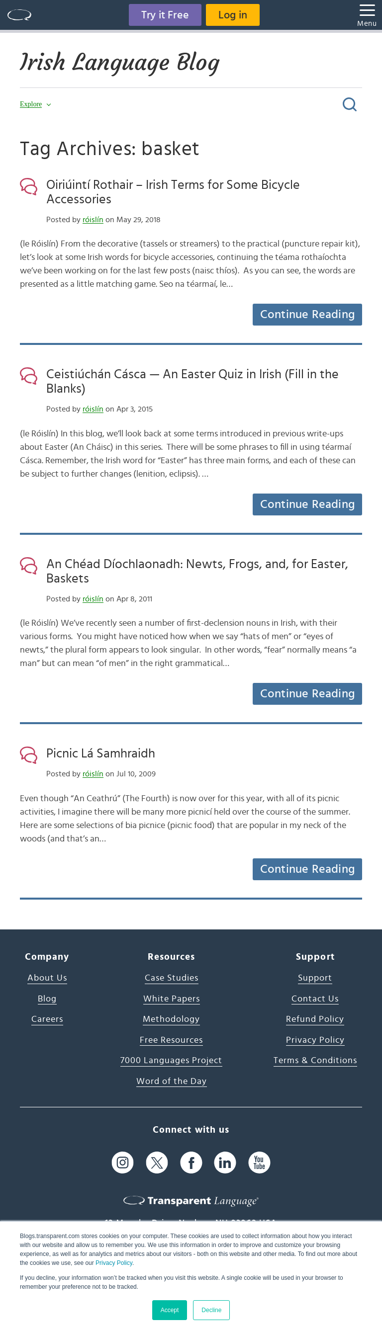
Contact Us (315, 999)
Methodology (171, 1019)
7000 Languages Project (171, 1060)
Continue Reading (307, 315)
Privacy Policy (114, 1262)
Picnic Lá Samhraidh (100, 753)
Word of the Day (171, 1081)
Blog (47, 999)
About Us (47, 978)
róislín (93, 220)
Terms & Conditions (315, 1060)
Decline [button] (211, 1310)
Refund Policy (315, 1019)
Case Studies (171, 978)
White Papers (171, 999)
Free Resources (171, 1040)
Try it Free (165, 14)
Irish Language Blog (119, 62)
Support (315, 978)
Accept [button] (170, 1310)
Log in (232, 14)
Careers (47, 1019)
